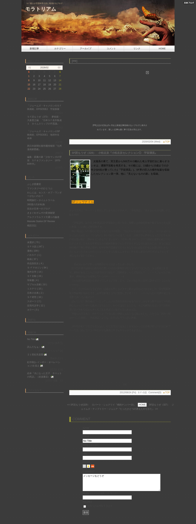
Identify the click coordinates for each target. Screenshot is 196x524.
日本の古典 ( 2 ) (35, 293)
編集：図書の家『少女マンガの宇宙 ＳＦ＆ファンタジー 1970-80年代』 (44, 160)
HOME (162, 48)
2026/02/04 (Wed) (151, 141)
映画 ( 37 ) (32, 259)
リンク (136, 48)
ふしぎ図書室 (34, 184)
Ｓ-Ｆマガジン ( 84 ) (37, 267)
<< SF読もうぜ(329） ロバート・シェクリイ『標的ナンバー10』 (101, 404)
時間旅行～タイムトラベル (41, 200)
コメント (111, 48)
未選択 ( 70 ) (33, 242)
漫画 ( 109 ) (33, 250)
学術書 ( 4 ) (33, 280)
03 (59, 67)
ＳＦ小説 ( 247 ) (35, 246)
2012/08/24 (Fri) (128, 392)
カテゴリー (60, 48)
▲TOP (166, 141)
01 (29, 67)
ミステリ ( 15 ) (34, 288)
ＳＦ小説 (142, 392)
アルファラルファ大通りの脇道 (43, 217)
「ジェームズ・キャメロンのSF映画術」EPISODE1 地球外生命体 (43, 135)
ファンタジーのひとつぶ (39, 188)
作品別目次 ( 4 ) (35, 263)
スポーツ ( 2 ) (34, 301)
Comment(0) (155, 392)
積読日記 (31, 225)
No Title (31, 339)
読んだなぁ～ (34, 347)
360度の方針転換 (36, 204)
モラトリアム (40, 9)
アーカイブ (85, 48)
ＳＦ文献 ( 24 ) (34, 276)
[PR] (74, 61)
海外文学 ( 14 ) (34, 272)
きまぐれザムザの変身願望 (41, 213)
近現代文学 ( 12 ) (36, 305)
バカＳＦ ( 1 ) (34, 255)
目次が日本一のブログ (38, 208)
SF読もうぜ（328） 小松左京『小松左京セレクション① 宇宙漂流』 (114, 152)
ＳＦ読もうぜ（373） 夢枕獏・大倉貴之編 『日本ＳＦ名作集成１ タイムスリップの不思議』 (44, 120)
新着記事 (34, 48)
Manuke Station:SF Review (41, 221)
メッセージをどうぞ (121, 484)
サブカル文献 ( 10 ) (37, 284)
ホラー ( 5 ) (33, 309)
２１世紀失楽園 (35, 354)
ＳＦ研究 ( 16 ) (34, 297)
